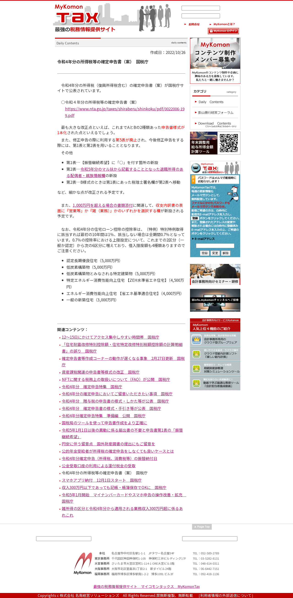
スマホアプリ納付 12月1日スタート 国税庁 (102, 480)
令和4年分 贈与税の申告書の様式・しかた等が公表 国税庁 (115, 401)
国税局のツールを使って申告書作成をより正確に (104, 422)
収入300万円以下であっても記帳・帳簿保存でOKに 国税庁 (114, 487)
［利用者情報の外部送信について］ (226, 595)
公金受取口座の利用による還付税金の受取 (99, 465)
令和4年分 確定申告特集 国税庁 (92, 386)
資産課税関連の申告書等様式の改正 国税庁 (101, 372)
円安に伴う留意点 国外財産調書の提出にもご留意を (108, 444)
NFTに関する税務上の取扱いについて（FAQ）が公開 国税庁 (116, 379)
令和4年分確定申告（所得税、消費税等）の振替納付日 (109, 458)
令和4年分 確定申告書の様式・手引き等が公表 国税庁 (111, 408)
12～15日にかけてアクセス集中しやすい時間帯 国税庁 (110, 337)
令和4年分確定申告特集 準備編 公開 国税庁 (104, 415)
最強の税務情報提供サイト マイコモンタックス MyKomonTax (146, 586)
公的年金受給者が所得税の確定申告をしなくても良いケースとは (118, 451)
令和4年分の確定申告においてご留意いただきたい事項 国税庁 (117, 393)
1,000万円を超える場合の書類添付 (103, 205)
